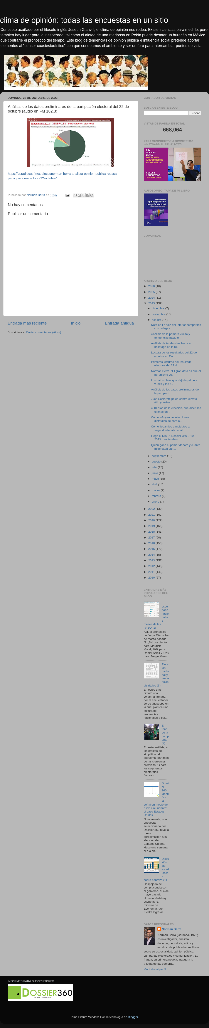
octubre (157, 319)
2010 (152, 577)
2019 (152, 526)
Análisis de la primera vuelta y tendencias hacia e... (170, 335)
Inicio (76, 323)
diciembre (158, 308)
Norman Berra (171, 929)
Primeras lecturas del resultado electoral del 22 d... (171, 363)
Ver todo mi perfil (155, 969)
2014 (152, 554)
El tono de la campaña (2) (165, 734)
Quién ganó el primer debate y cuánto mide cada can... (175, 446)
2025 (152, 292)
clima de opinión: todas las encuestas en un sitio (84, 20)
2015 (152, 548)
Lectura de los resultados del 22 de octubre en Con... (174, 354)
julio (155, 467)
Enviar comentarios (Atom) (43, 332)
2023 (152, 303)
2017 (152, 537)
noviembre (159, 314)
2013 (152, 560)
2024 (152, 297)
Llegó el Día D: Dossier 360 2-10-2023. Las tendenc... (173, 437)
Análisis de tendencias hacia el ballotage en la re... (171, 345)
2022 (152, 508)
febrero (157, 496)
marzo (156, 490)
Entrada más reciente (27, 323)
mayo (156, 478)
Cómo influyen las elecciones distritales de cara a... (170, 419)
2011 (152, 572)
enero (156, 501)
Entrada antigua (119, 323)
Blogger (133, 1017)
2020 (152, 520)
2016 (152, 543)
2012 (152, 566)
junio (155, 473)
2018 (152, 531)
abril (155, 484)
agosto (156, 461)
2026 (152, 286)
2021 (152, 514)
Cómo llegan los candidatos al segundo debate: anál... (170, 428)
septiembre (159, 456)
